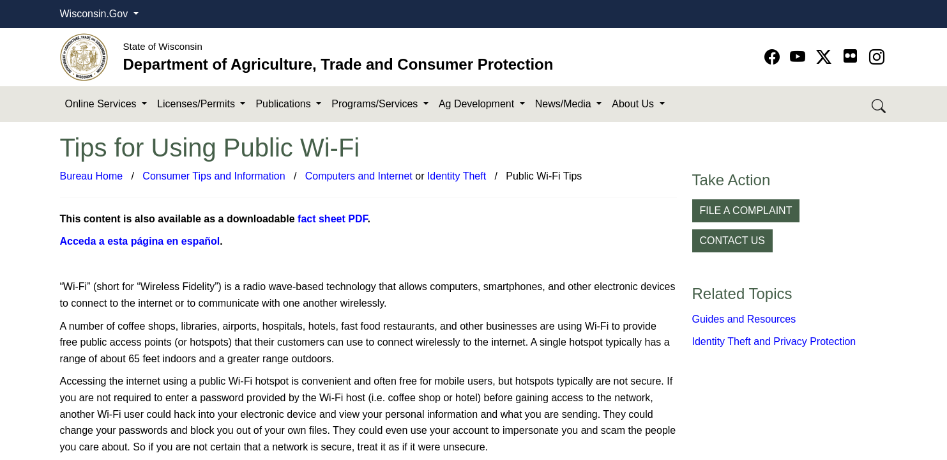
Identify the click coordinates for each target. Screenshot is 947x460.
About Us (634, 103)
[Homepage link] (84, 56)
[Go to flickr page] (850, 56)
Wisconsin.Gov (95, 13)
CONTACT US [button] (733, 240)
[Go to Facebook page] (774, 57)
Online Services (102, 103)
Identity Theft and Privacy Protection (774, 341)
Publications (284, 103)
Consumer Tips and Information (213, 176)
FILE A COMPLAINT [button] (746, 210)
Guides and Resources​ (744, 319)
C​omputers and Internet (359, 176)
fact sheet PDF (332, 218)
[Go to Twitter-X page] (826, 57)
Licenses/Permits (197, 103)
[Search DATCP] (880, 104)
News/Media (564, 103)
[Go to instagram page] (876, 57)
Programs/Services (376, 103)
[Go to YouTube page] (800, 57)
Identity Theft (456, 176)
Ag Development (478, 103)
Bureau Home (91, 176)
